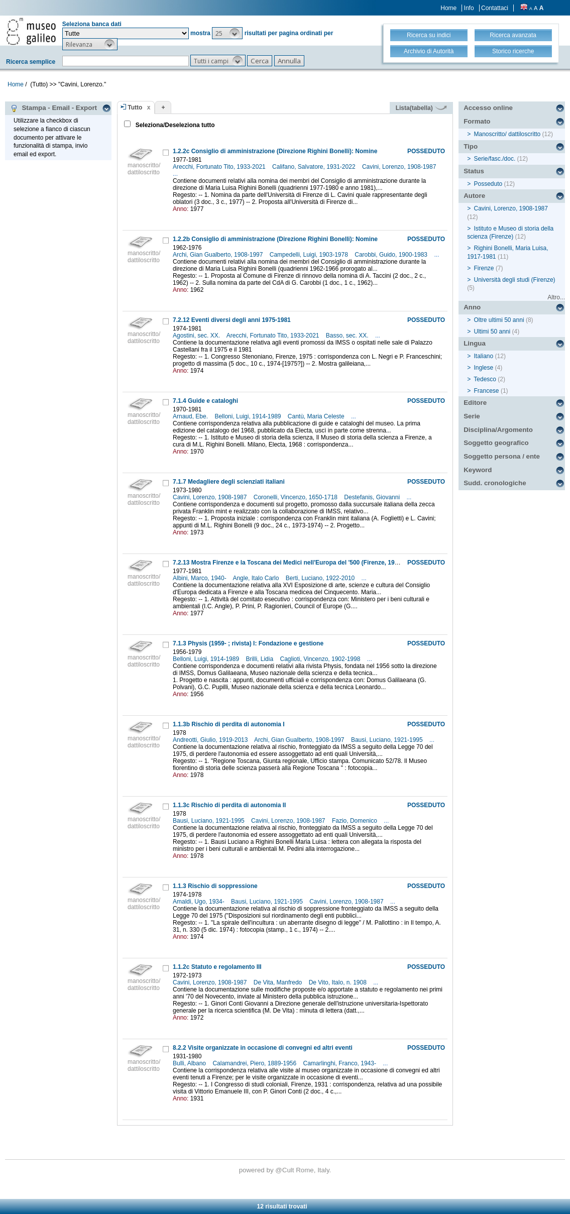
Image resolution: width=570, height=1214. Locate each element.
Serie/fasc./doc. (495, 158)
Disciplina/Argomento (498, 429)
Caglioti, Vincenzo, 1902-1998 (321, 659)
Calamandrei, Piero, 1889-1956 (255, 1063)
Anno (472, 307)
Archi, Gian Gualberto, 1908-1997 (219, 254)
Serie (472, 416)
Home (448, 8)
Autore (474, 195)
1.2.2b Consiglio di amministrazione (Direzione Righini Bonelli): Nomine (275, 239)
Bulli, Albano (190, 1063)
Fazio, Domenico (355, 820)
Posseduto (488, 183)
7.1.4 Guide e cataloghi (205, 400)
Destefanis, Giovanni (372, 497)
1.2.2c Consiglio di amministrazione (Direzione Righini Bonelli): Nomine (275, 151)
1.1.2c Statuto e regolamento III (217, 966)
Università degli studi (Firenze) (514, 279)
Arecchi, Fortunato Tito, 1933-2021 (220, 166)
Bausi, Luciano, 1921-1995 (387, 739)
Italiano (484, 356)
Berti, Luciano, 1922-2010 (321, 578)
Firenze (484, 268)
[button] (227, 33)
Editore (475, 402)
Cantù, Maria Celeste (317, 416)
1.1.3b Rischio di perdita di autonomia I (229, 724)
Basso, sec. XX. (348, 335)
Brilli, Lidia (260, 659)
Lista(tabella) (421, 108)
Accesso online (488, 108)
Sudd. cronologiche (495, 483)
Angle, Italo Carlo (256, 578)
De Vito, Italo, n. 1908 (339, 982)
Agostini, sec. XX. (197, 335)
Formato (477, 121)
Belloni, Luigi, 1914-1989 (248, 416)
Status (474, 171)
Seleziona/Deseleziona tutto (174, 125)
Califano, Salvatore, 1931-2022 (314, 166)
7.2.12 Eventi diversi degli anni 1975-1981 (232, 319)
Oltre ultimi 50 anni (499, 319)
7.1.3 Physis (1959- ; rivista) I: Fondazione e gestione (248, 643)
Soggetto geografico (496, 443)
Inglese (484, 367)
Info (469, 8)
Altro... (556, 297)
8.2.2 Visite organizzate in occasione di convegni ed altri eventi (263, 1047)
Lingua (475, 343)
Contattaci (494, 8)
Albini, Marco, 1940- (200, 578)
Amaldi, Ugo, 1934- (199, 901)
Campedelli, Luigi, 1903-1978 (310, 254)
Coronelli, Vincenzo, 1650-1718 (296, 497)
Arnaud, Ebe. (191, 416)
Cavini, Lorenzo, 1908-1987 (400, 166)
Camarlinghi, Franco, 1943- (340, 1063)
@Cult (285, 1170)
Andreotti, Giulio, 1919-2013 (211, 739)
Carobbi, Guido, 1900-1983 (392, 254)
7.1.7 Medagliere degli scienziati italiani (229, 481)
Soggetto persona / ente (502, 456)
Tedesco (485, 379)
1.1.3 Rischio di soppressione (215, 886)
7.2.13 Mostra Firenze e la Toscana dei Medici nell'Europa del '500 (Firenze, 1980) (288, 562)
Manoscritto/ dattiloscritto (507, 134)
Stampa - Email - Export (53, 108)
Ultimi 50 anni (492, 331)
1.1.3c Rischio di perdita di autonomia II (229, 805)
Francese (486, 390)
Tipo (471, 146)
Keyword (478, 470)
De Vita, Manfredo (279, 982)
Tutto (135, 107)
